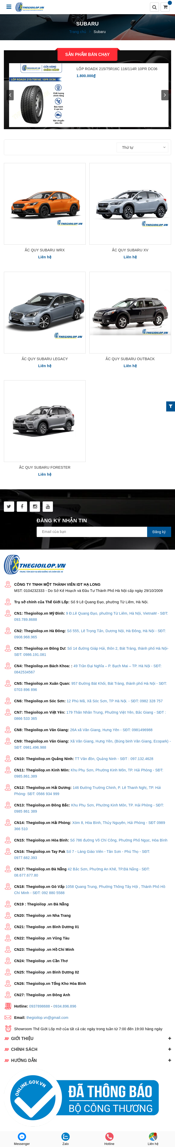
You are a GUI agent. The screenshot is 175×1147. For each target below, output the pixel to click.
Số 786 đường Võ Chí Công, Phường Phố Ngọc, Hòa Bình (119, 840)
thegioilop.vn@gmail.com (47, 1018)
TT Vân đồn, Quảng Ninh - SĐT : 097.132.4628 (114, 759)
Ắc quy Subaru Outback (130, 359)
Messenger (22, 1139)
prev (10, 95)
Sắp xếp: (108, 147)
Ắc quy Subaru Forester (44, 467)
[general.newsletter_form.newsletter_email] (104, 532)
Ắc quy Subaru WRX (45, 250)
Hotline (109, 1139)
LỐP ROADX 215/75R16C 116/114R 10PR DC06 (117, 69)
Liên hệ (153, 1139)
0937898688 (39, 1006)
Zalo (65, 1139)
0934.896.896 (64, 1006)
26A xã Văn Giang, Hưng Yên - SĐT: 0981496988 (111, 730)
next (165, 95)
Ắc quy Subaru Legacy (45, 359)
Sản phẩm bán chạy (87, 54)
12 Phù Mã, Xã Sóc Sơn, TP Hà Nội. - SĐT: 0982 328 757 (115, 701)
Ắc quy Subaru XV (130, 250)
